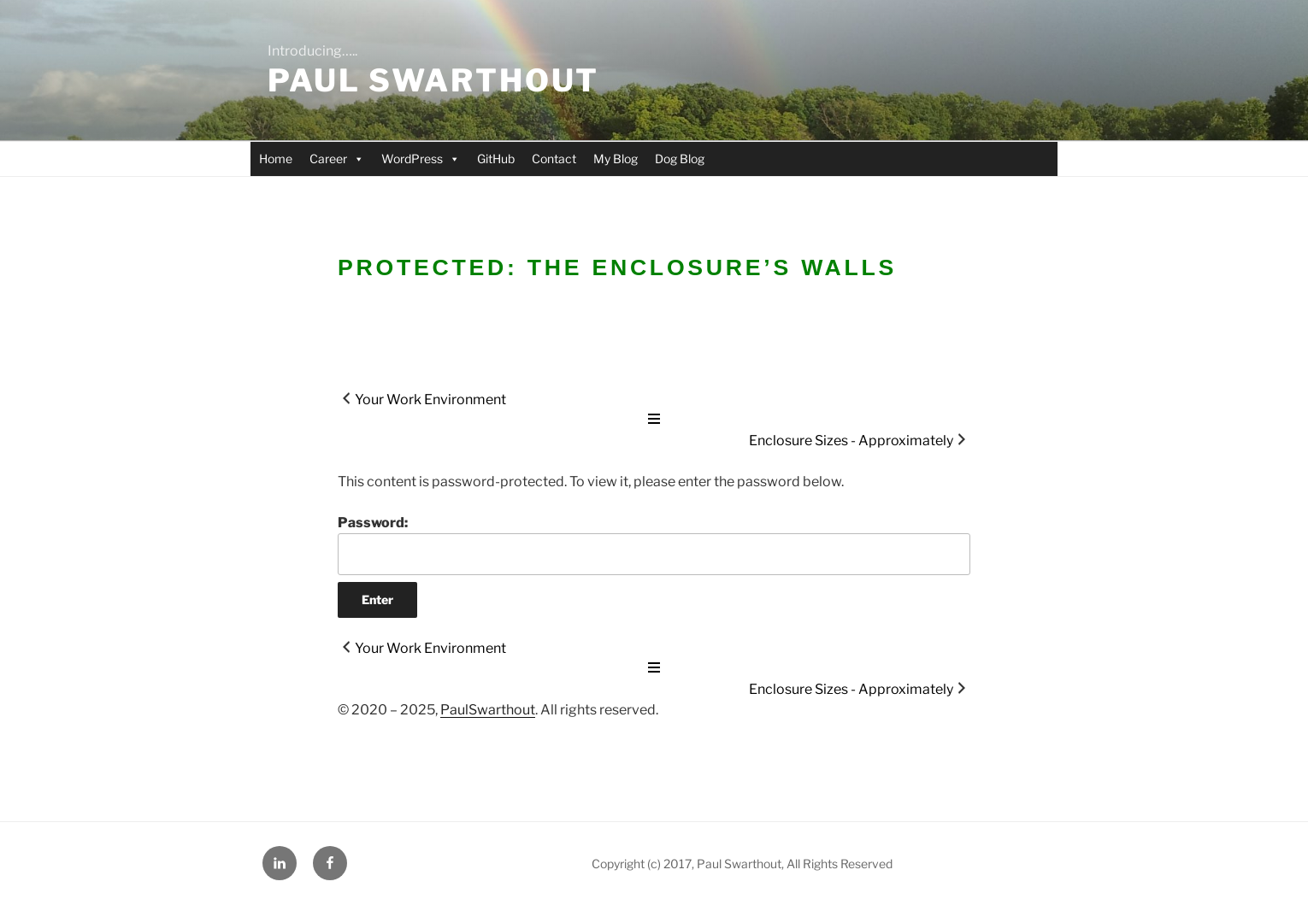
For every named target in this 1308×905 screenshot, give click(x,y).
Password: (654, 544)
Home (275, 158)
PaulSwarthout (487, 710)
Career (336, 158)
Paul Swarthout (433, 80)
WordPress (420, 158)
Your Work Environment (430, 399)
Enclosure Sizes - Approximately (851, 440)
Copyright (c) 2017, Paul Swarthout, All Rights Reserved (742, 863)
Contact (554, 158)
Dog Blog (679, 158)
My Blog (615, 158)
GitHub (496, 158)
